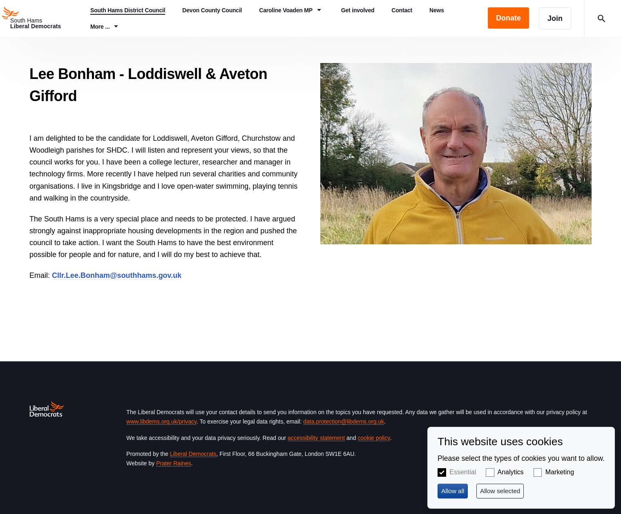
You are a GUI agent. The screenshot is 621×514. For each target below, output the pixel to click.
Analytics (511, 472)
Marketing (559, 472)
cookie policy (373, 438)
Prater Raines (173, 463)
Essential (462, 472)
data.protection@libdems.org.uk (343, 421)
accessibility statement (316, 438)
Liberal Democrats (193, 454)
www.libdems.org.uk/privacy (161, 421)
